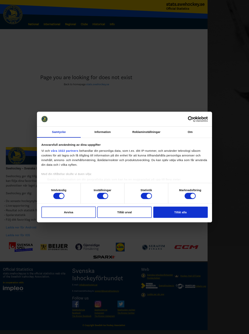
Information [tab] (103, 132)
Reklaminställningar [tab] (146, 132)
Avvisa (68, 212)
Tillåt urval (124, 212)
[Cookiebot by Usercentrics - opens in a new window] (191, 119)
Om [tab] (190, 132)
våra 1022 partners (65, 150)
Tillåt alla (180, 212)
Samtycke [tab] (59, 132)
